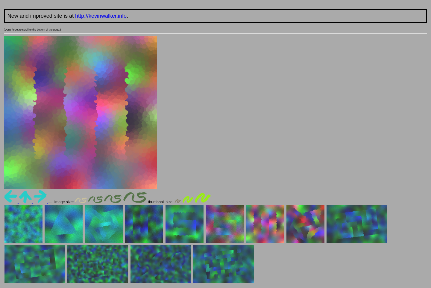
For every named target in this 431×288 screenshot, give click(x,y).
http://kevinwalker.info (101, 16)
